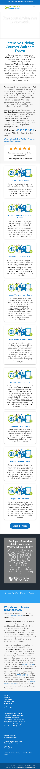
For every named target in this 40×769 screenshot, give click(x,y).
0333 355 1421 (25, 130)
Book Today (20, 28)
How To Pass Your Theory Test (14, 724)
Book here (15, 578)
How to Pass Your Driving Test (14, 720)
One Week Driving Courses (13, 713)
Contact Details (9, 708)
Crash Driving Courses (11, 717)
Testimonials (8, 704)
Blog (5, 706)
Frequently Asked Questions (13, 715)
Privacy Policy (9, 748)
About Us (7, 697)
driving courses (28, 664)
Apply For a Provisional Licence (14, 722)
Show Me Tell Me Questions (13, 726)
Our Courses (8, 699)
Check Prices (20, 525)
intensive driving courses (13, 615)
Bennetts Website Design (26, 767)
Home (6, 695)
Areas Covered (9, 702)
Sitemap (6, 746)
